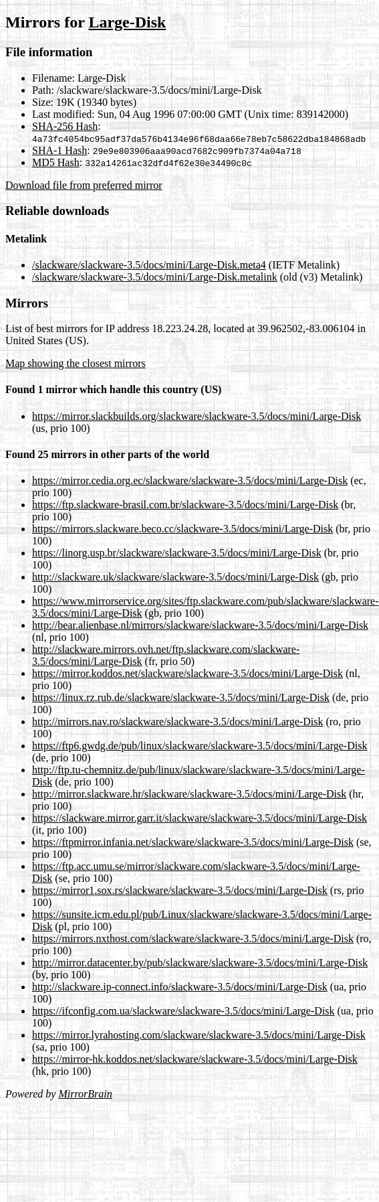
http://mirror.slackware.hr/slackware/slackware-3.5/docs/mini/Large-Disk (189, 794)
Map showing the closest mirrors (75, 363)
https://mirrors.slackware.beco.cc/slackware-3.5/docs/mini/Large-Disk (182, 528)
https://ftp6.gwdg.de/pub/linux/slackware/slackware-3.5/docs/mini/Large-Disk (199, 745)
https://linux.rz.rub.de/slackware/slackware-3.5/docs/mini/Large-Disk (181, 697)
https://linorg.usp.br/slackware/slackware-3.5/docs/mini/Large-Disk (177, 552)
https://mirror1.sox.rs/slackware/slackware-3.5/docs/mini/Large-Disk (180, 890)
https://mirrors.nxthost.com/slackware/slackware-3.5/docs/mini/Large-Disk (193, 938)
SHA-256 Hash (65, 126)
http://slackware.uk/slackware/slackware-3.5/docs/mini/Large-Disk (175, 577)
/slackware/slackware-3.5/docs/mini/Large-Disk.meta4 (149, 265)
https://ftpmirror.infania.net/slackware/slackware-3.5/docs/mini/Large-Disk (193, 842)
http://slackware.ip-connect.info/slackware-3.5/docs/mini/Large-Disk (180, 986)
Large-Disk (127, 22)
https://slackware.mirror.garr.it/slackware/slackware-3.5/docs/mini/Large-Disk (199, 818)
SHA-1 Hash (59, 150)
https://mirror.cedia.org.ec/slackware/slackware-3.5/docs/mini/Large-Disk (190, 480)
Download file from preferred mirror (83, 185)
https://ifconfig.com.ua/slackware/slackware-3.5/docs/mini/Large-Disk (183, 1011)
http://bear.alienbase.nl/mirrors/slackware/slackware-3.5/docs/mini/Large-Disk (200, 625)
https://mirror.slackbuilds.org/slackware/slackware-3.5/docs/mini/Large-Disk (196, 416)
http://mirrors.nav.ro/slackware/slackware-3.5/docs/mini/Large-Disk (177, 721)
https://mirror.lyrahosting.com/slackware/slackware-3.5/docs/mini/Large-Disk (199, 1035)
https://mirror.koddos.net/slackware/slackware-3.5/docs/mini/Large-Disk (187, 673)
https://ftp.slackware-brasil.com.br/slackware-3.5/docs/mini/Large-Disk (185, 504)
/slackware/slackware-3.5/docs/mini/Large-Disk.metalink (154, 277)
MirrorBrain (85, 1094)
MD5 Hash (56, 162)
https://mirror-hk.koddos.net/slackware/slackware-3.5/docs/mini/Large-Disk (195, 1059)
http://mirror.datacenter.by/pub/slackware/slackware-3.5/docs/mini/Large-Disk (200, 962)
